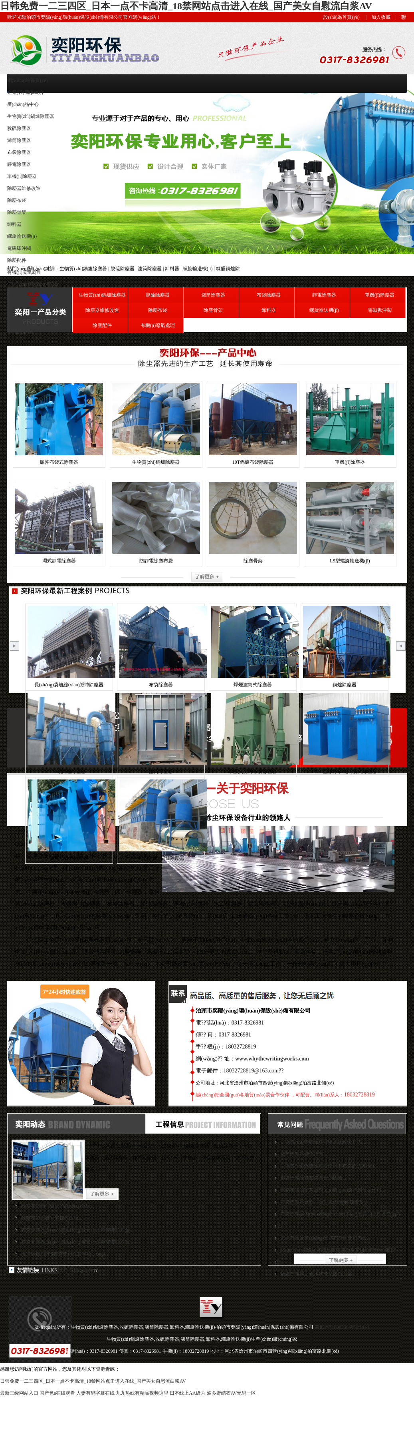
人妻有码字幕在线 (95, 1393)
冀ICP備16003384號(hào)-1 (342, 1327)
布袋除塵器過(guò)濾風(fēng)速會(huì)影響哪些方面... (77, 1230)
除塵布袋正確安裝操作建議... (51, 1218)
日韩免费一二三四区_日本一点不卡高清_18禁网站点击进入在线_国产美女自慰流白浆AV (186, 6)
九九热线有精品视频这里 (142, 1393)
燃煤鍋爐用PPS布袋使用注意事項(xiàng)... (65, 1254)
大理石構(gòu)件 (76, 1270)
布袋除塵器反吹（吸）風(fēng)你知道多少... (326, 1202)
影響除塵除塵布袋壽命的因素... (313, 1178)
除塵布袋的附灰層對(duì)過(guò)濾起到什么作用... (332, 1190)
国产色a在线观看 (57, 1393)
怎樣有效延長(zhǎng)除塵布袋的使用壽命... (325, 1238)
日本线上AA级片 (187, 1393)
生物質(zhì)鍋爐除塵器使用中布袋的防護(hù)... (329, 1166)
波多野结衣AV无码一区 (231, 1393)
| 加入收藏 (375, 17)
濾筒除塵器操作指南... (303, 1154)
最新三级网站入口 (19, 1393)
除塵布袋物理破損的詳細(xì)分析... (57, 1206)
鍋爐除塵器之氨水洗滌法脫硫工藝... (318, 1274)
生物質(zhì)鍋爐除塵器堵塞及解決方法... (322, 1142)
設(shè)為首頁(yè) (341, 17)
